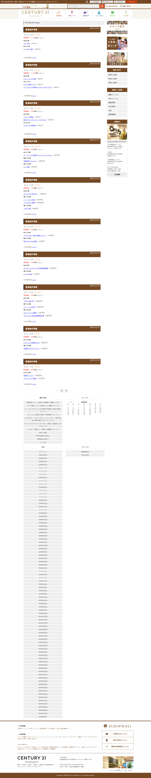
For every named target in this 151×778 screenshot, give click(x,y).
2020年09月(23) (43, 668)
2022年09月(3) (43, 590)
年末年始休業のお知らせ (43, 436)
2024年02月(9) (43, 536)
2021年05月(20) (43, 642)
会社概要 (117, 174)
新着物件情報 (31, 30)
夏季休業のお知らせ (43, 439)
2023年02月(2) (43, 574)
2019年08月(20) (43, 710)
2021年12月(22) (43, 620)
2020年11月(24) (43, 662)
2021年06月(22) (43, 639)
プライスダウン (92, 737)
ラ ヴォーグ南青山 (29, 117)
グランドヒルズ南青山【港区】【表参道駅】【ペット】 (43, 414)
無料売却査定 (54, 747)
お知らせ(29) (85, 455)
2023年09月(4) (43, 552)
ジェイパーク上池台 (30, 378)
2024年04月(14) (43, 529)
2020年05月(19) (43, 681)
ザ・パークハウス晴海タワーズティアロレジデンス (38, 87)
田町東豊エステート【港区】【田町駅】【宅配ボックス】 (43, 402)
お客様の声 (72, 747)
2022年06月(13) (43, 600)
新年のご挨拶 (43, 432)
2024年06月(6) (43, 523)
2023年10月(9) (43, 548)
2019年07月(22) (43, 713)
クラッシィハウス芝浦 (30, 79)
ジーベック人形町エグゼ (32, 343)
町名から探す (112, 79)
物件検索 (95, 2)
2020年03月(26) (43, 687)
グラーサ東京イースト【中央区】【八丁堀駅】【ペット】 (43, 405)
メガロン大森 (27, 208)
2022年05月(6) (43, 603)
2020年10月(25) (43, 665)
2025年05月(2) (43, 487)
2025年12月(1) (43, 464)
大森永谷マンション (30, 161)
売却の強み (45, 747)
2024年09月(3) (43, 513)
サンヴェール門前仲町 (30, 125)
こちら (34, 57)
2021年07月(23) (43, 636)
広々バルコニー (64, 737)
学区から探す (112, 82)
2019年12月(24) (43, 697)
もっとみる (43, 442)
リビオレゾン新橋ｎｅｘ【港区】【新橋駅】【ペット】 (43, 429)
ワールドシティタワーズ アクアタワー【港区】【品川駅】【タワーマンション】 (43, 425)
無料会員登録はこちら (120, 746)
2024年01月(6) (43, 539)
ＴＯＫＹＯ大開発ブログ (33, 749)
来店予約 (119, 2)
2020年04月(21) (43, 684)
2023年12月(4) (43, 542)
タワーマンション (33, 737)
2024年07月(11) (43, 519)
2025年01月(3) (43, 500)
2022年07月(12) (43, 597)
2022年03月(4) (43, 610)
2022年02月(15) (43, 613)
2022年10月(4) (43, 587)
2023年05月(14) (43, 565)
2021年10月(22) (43, 626)
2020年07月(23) (43, 674)
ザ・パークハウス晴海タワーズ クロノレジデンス (38, 155)
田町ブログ (21, 749)
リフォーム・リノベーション (49, 737)
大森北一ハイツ (29, 375)
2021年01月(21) (43, 655)
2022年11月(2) (43, 584)
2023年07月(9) (43, 558)
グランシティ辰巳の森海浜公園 (34, 316)
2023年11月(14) (43, 545)
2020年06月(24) (43, 678)
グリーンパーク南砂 (30, 313)
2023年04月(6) (43, 568)
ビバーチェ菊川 (28, 274)
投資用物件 (112, 114)
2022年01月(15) (43, 616)
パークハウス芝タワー (31, 194)
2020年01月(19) (43, 694)
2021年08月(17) (43, 632)
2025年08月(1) (43, 477)
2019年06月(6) (43, 716)
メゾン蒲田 (27, 167)
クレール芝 (27, 43)
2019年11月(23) (43, 700)
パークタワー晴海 (29, 202)
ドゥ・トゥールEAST (29, 200)
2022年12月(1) (43, 581)
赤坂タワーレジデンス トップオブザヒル (35, 120)
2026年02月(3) (43, 458)
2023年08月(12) (43, 555)
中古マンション (113, 98)
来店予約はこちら (120, 740)
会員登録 (45, 749)
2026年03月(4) (43, 455)
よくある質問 (63, 747)
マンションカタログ (24, 747)
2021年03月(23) (43, 649)
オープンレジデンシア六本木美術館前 (36, 268)
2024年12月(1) (43, 503)
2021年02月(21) (43, 652)
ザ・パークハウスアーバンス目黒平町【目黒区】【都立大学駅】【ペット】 (43, 410)
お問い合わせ (126, 6)
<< (71, 402)
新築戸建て (112, 102)
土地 (109, 110)
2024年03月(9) (43, 532)
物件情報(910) (85, 452)
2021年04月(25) (43, 645)
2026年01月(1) (43, 461)
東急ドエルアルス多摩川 (30, 241)
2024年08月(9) (43, 516)
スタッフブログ (91, 747)
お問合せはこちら (120, 734)
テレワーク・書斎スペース (78, 737)
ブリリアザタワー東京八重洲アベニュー (35, 235)
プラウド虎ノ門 (29, 301)
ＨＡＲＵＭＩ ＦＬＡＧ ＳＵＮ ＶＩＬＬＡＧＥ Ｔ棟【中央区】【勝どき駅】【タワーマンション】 (43, 419)
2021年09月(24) (43, 629)
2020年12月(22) (43, 658)
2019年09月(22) (43, 707)
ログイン (131, 2)
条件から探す (112, 75)
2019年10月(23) (43, 704)
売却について (36, 747)
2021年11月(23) (43, 623)
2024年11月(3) (43, 506)
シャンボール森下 (29, 49)
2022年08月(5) (43, 594)
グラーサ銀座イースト (30, 84)
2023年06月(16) (43, 561)
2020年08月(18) (43, 671)
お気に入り (107, 2)
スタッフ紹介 (81, 747)
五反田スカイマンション (32, 348)
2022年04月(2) (43, 607)
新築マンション (113, 94)
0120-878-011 (112, 6)
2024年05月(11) (43, 526)
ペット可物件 (22, 737)
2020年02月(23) (43, 691)
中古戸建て (112, 106)
